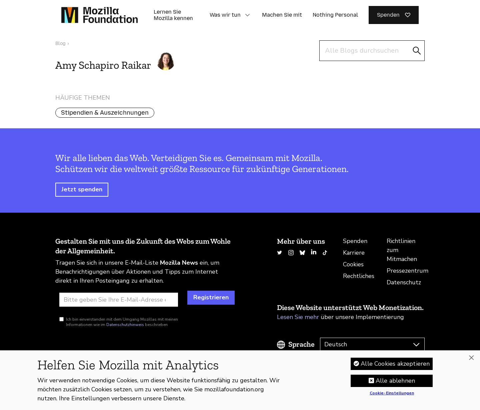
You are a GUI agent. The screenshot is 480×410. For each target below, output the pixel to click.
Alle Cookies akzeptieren (395, 366)
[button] (247, 15)
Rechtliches (358, 276)
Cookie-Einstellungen (392, 396)
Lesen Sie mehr (298, 317)
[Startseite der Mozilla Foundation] (99, 15)
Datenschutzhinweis (125, 324)
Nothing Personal (335, 15)
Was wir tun (225, 15)
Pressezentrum (407, 271)
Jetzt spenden (81, 189)
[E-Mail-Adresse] (118, 300)
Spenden (355, 241)
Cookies (353, 264)
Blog (60, 43)
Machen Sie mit (282, 15)
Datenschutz (404, 282)
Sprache (301, 344)
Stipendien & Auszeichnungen (105, 112)
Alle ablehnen (395, 383)
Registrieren (211, 297)
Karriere (354, 253)
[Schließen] (471, 360)
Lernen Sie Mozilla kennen (173, 15)
